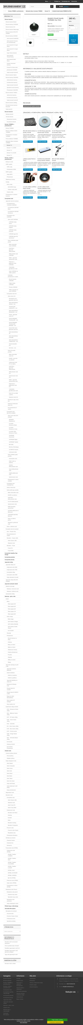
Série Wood (9, 773)
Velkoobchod (20, 997)
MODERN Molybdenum (12, 420)
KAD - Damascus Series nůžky (12, 710)
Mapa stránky (20, 999)
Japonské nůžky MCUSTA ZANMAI (12, 580)
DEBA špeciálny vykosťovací (11, 507)
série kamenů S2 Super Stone (12, 45)
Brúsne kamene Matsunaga (12, 29)
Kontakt (18, 978)
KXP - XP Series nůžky (12, 717)
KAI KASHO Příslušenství (10, 747)
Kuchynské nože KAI (12, 293)
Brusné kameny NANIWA (12, 36)
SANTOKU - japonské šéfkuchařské (12, 250)
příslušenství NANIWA (12, 70)
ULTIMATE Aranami (13, 449)
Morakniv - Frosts (11, 545)
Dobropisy (32, 980)
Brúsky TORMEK (10, 128)
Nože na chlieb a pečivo (12, 519)
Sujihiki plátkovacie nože (13, 473)
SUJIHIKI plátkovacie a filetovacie (13, 511)
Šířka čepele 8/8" (12, 614)
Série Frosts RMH (12, 807)
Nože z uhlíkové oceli (12, 526)
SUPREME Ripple (13, 439)
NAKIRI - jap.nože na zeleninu (13, 359)
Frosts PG (10, 548)
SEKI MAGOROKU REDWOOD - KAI (13, 311)
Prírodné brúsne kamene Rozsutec (11, 106)
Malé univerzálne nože (13, 492)
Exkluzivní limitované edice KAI (13, 404)
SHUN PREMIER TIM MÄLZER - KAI (13, 319)
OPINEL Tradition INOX (12, 859)
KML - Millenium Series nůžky (12, 714)
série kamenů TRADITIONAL (10, 56)
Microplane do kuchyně (11, 911)
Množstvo (71, 25)
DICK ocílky (9, 184)
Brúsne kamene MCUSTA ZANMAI (12, 32)
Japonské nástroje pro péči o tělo (12, 665)
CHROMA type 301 (13, 234)
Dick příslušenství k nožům (11, 534)
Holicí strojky (10, 616)
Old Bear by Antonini (10, 837)
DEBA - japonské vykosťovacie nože (13, 380)
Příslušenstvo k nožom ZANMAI (13, 480)
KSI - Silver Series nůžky (12, 726)
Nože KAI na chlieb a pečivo (13, 394)
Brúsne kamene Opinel (11, 75)
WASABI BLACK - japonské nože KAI (13, 299)
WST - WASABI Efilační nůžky (12, 738)
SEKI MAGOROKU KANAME (13, 336)
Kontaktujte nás (66, 1)
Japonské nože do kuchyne (12, 201)
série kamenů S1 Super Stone (12, 49)
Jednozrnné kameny (11, 95)
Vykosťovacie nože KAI (13, 376)
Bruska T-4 (9, 150)
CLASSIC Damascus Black (13, 424)
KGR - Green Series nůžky (11, 720)
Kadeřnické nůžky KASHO (12, 706)
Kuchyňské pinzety (9, 559)
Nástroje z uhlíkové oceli (12, 591)
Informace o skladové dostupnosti (20, 984)
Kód (49, 23)
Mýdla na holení (11, 647)
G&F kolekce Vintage (13, 621)
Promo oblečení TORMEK (12, 138)
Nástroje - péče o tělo (10, 596)
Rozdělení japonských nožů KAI (12, 948)
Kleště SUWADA (11, 672)
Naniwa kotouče (9, 114)
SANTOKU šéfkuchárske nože (12, 498)
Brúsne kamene (9, 19)
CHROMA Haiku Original (13, 226)
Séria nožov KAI (11, 296)
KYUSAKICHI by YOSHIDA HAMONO (12, 204)
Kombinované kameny (12, 82)
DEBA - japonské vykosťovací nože (13, 258)
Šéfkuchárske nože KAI (13, 372)
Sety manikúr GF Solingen (11, 701)
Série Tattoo (9, 778)
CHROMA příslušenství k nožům (13, 276)
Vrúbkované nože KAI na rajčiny (13, 363)
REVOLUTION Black (14, 447)
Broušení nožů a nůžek (10, 963)
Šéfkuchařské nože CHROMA (13, 254)
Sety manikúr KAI (11, 704)
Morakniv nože (9, 795)
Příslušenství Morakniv (12, 835)
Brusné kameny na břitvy (12, 639)
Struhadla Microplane (10, 908)
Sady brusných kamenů (12, 72)
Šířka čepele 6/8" (12, 609)
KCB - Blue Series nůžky (12, 728)
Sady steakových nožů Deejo (12, 786)
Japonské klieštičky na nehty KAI (12, 681)
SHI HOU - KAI (12, 348)
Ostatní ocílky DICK (12, 189)
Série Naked (10, 763)
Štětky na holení (11, 659)
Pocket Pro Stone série (12, 67)
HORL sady (9, 166)
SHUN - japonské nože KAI (13, 315)
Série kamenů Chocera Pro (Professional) (12, 41)
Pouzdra (10, 654)
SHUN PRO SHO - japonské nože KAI (13, 328)
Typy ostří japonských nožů (11, 954)
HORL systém (9, 164)
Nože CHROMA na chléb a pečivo (13, 272)
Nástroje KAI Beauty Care (11, 685)
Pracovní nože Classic (13, 830)
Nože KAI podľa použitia (11, 351)
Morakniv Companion (13, 825)
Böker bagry (11, 619)
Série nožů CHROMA (13, 219)
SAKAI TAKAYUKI (11, 487)
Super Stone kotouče (12, 53)
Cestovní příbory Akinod (11, 753)
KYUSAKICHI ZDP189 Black (13, 208)
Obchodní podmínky (22, 991)
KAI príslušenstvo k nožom (12, 408)
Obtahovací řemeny (10, 179)
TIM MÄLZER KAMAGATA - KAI (13, 307)
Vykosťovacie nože (13, 477)
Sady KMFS (9, 174)
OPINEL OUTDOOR (12, 872)
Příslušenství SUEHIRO (12, 90)
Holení (7, 599)
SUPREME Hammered (11, 436)
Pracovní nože (10, 827)
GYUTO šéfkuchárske (13, 501)
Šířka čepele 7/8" (12, 611)
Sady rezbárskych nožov (12, 903)
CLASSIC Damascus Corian (13, 428)
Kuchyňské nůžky (11, 572)
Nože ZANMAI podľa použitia (13, 455)
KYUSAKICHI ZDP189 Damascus (13, 212)
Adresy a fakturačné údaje (36, 982)
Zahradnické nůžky (10, 593)
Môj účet (33, 976)
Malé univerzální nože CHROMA (13, 245)
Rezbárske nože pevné (12, 892)
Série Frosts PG (11, 805)
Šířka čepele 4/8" (12, 604)
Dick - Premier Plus (11, 531)
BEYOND (11, 444)
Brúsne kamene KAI (10, 27)
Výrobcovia (8, 927)
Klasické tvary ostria (12, 894)
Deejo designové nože (11, 760)
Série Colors (10, 768)
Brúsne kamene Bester (11, 22)
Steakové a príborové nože (13, 523)
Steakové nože (11, 543)
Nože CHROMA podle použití (13, 241)
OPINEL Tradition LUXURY (12, 867)
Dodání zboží (20, 980)
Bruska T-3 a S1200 (11, 152)
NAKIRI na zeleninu (12, 495)
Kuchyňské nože (9, 198)
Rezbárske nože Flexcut (11, 889)
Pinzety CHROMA (13, 287)
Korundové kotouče (11, 121)
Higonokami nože (10, 792)
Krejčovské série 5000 (12, 567)
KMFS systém (9, 171)
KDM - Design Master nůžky (12, 734)
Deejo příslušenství (11, 790)
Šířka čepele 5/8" (12, 606)
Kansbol (10, 817)
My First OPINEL (12, 878)
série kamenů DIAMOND (12, 38)
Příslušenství (10, 177)
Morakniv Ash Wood (12, 812)
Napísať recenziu (53, 39)
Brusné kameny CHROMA (12, 24)
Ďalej (43, 43)
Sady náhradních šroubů (12, 577)
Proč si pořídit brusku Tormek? (12, 945)
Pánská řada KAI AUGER (11, 689)
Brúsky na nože (9, 161)
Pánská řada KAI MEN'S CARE (12, 693)
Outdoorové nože (11, 810)
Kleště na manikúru (12, 675)
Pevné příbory (10, 755)
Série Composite (11, 765)
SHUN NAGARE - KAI (13, 344)
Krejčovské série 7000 (12, 569)
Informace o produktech (9, 938)
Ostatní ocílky (10, 192)
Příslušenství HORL (11, 169)
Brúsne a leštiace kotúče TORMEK (11, 131)
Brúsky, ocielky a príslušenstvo (9, 158)
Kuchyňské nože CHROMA (11, 216)
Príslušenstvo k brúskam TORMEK (11, 135)
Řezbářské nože (11, 832)
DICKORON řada (12, 187)
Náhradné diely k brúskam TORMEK (12, 142)
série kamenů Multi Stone (11, 60)
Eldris (9, 820)
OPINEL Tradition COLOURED (12, 863)
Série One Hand (10, 781)
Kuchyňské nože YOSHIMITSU (11, 484)
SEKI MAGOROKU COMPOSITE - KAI (13, 340)
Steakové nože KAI (13, 397)
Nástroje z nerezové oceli (13, 588)
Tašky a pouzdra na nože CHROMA (13, 290)
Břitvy (8, 601)
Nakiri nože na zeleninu (12, 462)
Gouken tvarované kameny (11, 64)
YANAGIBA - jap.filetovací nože (13, 268)
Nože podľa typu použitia (12, 490)
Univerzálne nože (13, 458)
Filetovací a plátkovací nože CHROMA (12, 263)
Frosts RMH (10, 550)
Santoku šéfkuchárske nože (13, 465)
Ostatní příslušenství (13, 652)
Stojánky (10, 657)
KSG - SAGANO (11, 723)
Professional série (11, 918)
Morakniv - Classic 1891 (12, 538)
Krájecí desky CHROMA (12, 284)
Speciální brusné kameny (13, 87)
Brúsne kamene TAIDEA (11, 92)
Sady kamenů (9, 109)
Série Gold (9, 771)
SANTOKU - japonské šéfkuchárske (12, 368)
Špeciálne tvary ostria (13, 897)
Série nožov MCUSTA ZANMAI (13, 416)
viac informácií (23, 1022)
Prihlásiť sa (57, 1)
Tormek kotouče (9, 116)
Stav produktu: (51, 26)
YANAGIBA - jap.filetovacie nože (13, 390)
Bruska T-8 (9, 145)
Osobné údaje (33, 984)
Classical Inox (10, 842)
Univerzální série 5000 (12, 574)
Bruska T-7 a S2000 (11, 147)
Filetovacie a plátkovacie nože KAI (13, 385)
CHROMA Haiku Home (13, 222)
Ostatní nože (8, 750)
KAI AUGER (11, 630)
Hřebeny (10, 642)
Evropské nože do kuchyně (12, 529)
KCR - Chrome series (12, 731)
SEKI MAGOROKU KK (13, 332)
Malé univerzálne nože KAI (13, 355)
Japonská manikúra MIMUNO (11, 669)
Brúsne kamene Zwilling (11, 102)
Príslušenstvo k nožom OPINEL (12, 886)
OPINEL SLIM (11, 870)
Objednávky (33, 978)
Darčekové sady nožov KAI (13, 400)
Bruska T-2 (9, 155)
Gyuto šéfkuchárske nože (13, 469)
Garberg (10, 815)
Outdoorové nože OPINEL (11, 851)
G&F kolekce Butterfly (13, 624)
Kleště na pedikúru (12, 677)
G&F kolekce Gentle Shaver (12, 627)
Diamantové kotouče (11, 119)
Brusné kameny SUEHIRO (12, 77)
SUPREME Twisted (13, 442)
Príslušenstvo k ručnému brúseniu (11, 195)
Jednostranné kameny (12, 80)
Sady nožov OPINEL (11, 883)
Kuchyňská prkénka (10, 557)
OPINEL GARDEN (12, 875)
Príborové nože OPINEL (12, 880)
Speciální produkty (11, 921)
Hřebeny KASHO (11, 744)
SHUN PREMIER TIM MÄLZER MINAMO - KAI (13, 324)
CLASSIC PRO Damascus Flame (13, 432)
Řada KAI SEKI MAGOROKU (10, 697)
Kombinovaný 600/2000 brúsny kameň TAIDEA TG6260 (44, 160)
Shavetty (9, 633)
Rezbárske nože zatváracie (10, 900)
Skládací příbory (10, 758)
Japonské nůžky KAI (10, 564)
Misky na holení (11, 644)
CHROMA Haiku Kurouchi (13, 230)
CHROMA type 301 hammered (13, 237)
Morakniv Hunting (12, 822)
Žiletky (9, 662)
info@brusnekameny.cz (68, 986)
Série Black (9, 776)
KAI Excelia (9, 741)
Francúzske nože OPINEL (12, 848)
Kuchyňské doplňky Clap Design (11, 554)
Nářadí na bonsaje (10, 586)
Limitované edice (13, 452)
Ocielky (7, 182)
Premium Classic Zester (12, 916)
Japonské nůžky (9, 562)
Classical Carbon (11, 840)
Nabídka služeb (10, 960)
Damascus (9, 845)
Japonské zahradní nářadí (11, 583)
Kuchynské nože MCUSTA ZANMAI (11, 412)
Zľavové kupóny (34, 987)
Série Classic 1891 (12, 540)
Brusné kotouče (9, 111)
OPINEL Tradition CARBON (12, 855)
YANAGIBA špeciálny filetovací (13, 515)
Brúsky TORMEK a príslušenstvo (9, 125)
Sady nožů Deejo (11, 783)
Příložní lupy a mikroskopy (11, 906)
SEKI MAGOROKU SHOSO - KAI (13, 303)
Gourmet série (10, 913)
